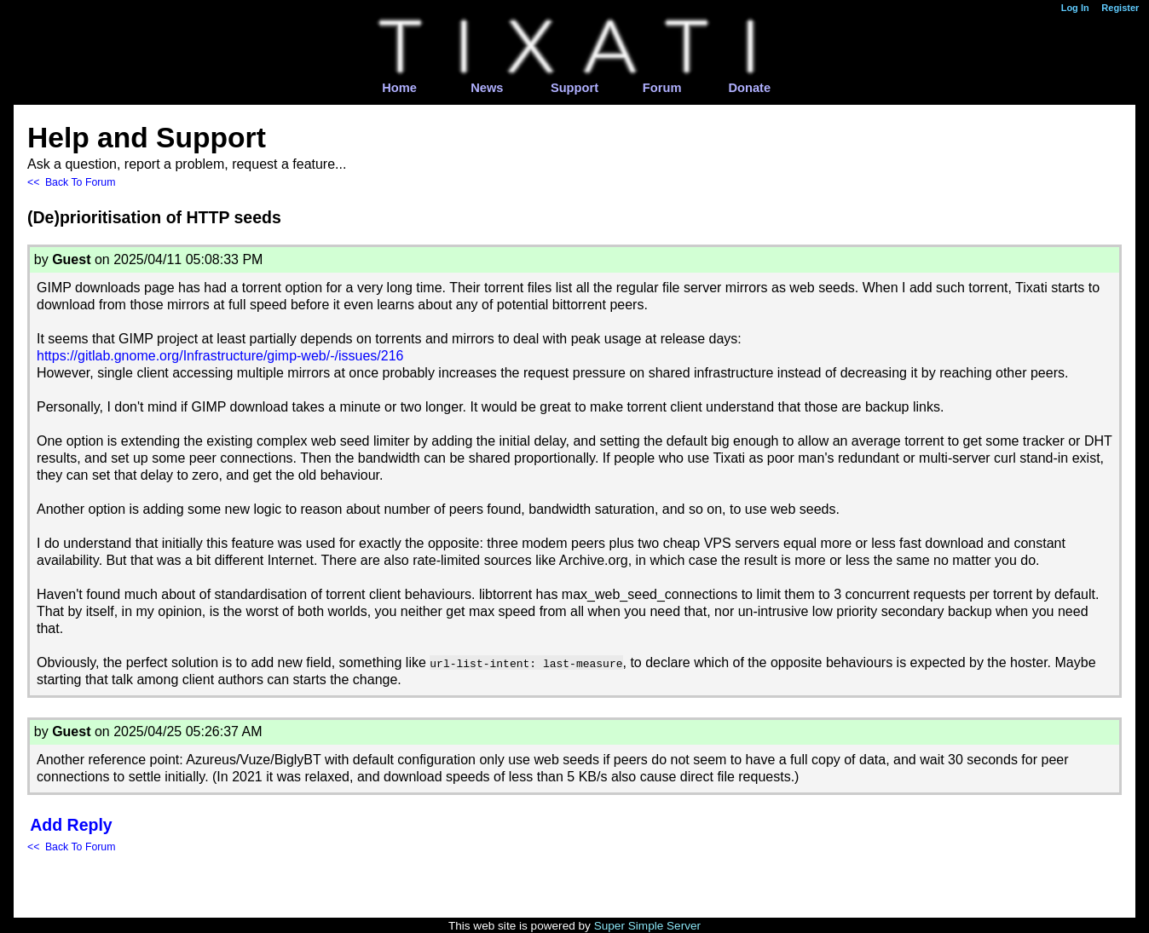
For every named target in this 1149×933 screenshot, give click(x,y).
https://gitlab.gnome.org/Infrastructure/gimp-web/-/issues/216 (220, 355)
